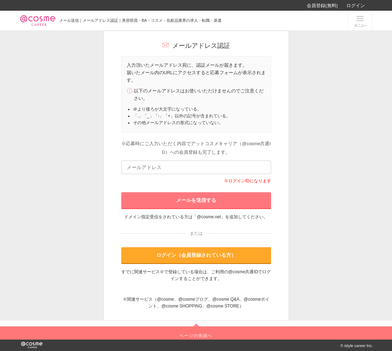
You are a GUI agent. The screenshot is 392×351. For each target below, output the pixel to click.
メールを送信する (196, 200)
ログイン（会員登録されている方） (196, 255)
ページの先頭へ (195, 335)
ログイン (355, 5)
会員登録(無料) (322, 5)
